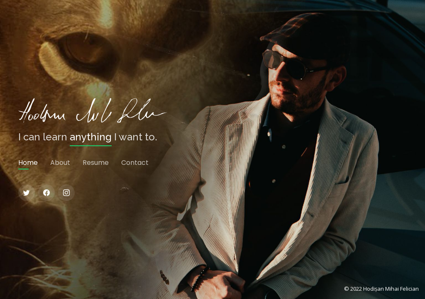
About (60, 162)
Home (28, 162)
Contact (135, 162)
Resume (96, 162)
